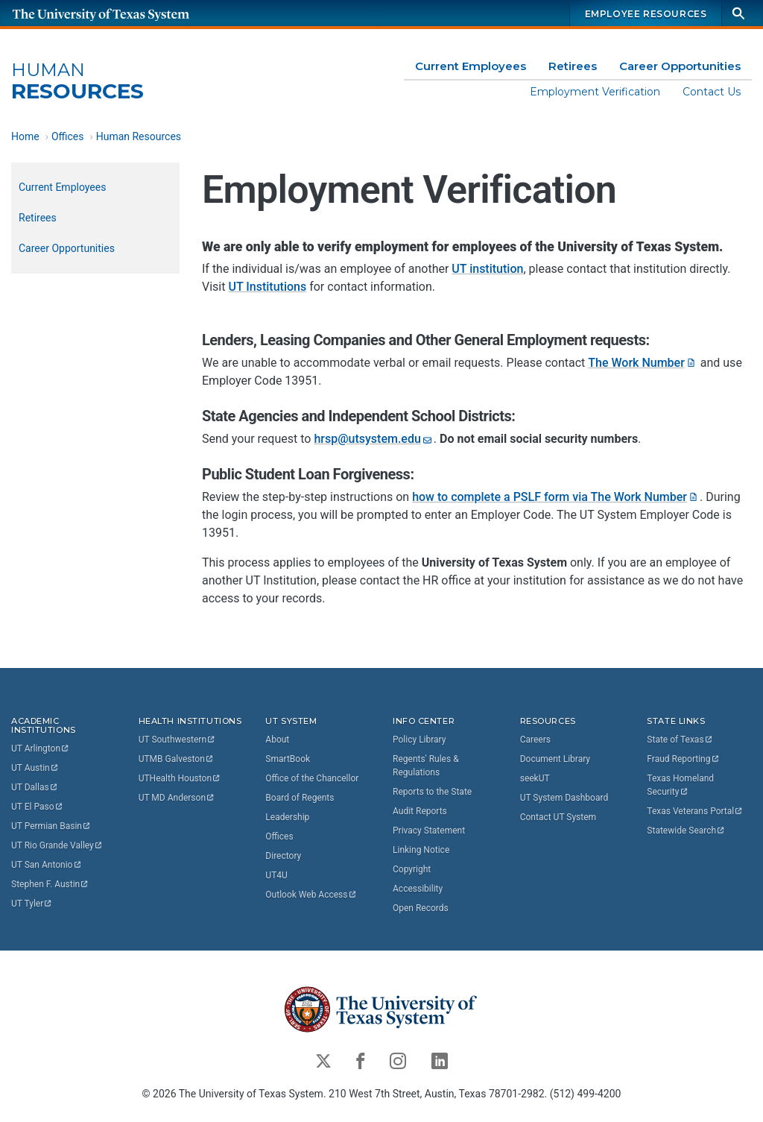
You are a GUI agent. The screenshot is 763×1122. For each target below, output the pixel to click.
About (277, 739)
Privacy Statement (429, 830)
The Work (642, 363)
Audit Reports (420, 810)
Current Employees (470, 66)
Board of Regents (299, 797)
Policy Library (419, 739)
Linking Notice (421, 849)
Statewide (686, 830)
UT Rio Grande (57, 845)
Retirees (572, 66)
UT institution (487, 269)
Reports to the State (432, 791)
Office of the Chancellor (311, 777)
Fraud (683, 758)
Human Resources (138, 136)
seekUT (535, 777)
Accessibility (418, 888)
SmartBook (287, 758)
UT (40, 748)
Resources (77, 81)
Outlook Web (311, 894)
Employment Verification (595, 91)
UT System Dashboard (564, 797)
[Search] (738, 13)
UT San (46, 865)
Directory (283, 855)
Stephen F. (50, 884)
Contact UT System (558, 816)
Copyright (412, 868)
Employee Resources (646, 13)
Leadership (287, 816)
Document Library (555, 758)
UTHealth (180, 777)
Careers (535, 739)
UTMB (177, 758)
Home (25, 136)
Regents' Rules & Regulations (426, 765)
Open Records (421, 907)
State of (680, 739)
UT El (37, 806)
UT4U (276, 874)
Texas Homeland (681, 784)
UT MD (177, 797)
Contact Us (712, 91)
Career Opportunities (680, 66)
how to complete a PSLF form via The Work (556, 498)
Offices (67, 136)
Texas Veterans (695, 810)
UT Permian (51, 826)
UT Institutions (267, 287)
